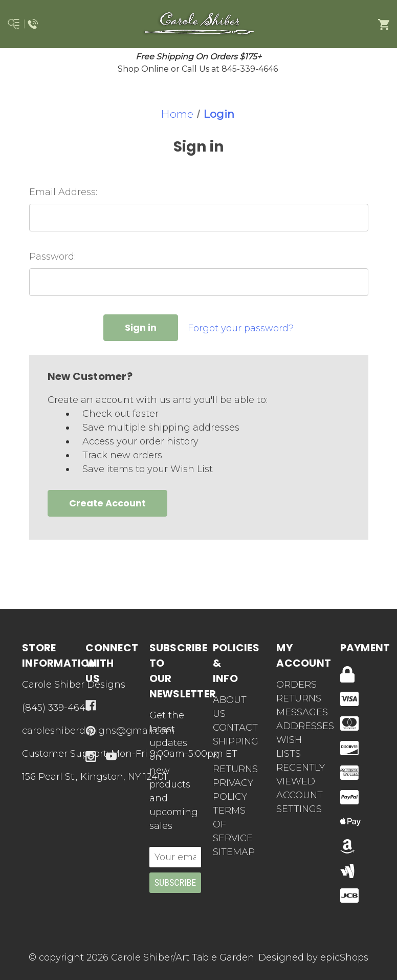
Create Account (107, 503)
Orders (293, 684)
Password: (52, 256)
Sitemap (234, 852)
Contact (235, 727)
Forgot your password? (241, 328)
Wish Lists (289, 746)
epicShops (344, 957)
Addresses (293, 726)
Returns (293, 698)
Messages (293, 712)
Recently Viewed (293, 774)
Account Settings (293, 802)
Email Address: (63, 192)
